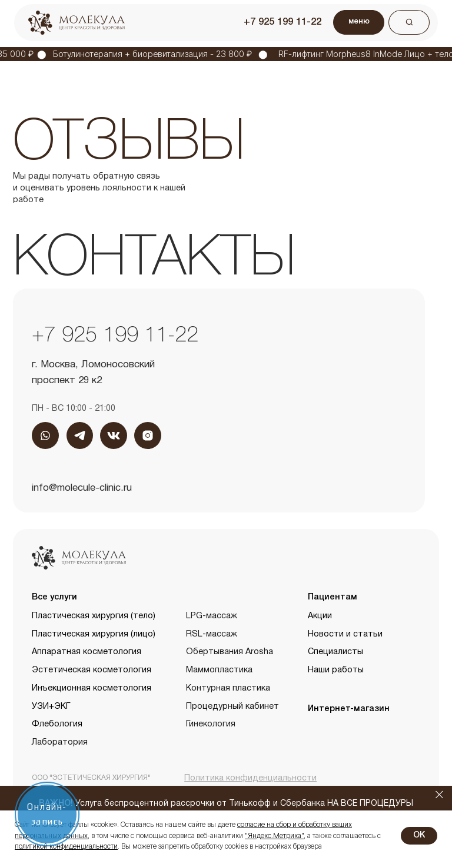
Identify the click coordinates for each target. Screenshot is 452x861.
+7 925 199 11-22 (282, 22)
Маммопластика (219, 670)
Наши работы (336, 670)
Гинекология (210, 724)
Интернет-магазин (349, 709)
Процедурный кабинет (232, 707)
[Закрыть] (439, 794)
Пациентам (332, 597)
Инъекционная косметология (91, 688)
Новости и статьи (345, 634)
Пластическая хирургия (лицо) (93, 634)
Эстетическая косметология (91, 670)
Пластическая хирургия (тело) (93, 616)
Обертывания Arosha (229, 652)
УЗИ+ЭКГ (51, 707)
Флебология (57, 724)
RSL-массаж (211, 634)
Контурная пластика (228, 688)
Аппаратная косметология (86, 652)
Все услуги (54, 597)
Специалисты (335, 652)
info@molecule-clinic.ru (82, 488)
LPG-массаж (211, 616)
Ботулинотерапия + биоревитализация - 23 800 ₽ (158, 54)
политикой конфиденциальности (66, 846)
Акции (320, 616)
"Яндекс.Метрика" (274, 835)
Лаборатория (60, 742)
